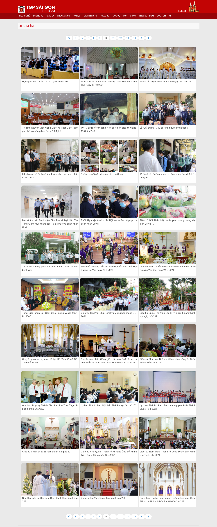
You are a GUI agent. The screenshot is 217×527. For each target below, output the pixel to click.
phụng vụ (38, 16)
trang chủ (24, 16)
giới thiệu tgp (91, 16)
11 (113, 38)
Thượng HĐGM (146, 16)
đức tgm (161, 16)
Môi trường (129, 16)
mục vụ (116, 16)
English (182, 11)
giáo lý (50, 16)
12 (120, 38)
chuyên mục (63, 16)
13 (127, 38)
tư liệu (76, 16)
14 (134, 38)
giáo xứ (105, 16)
